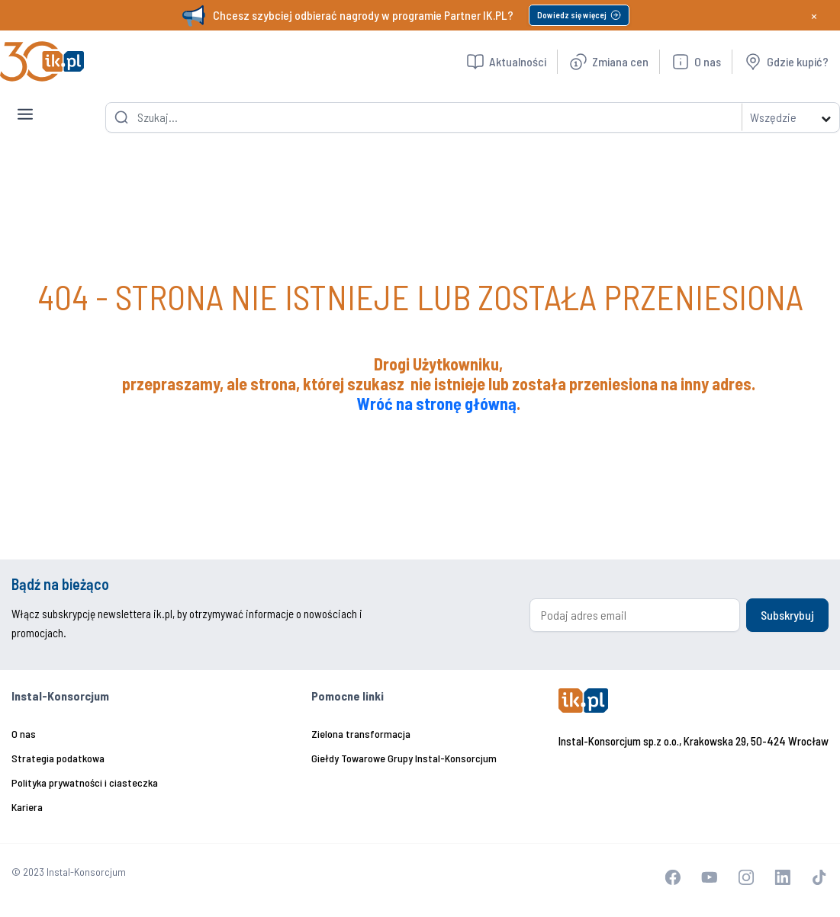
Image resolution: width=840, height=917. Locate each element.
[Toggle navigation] (25, 102)
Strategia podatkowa (58, 758)
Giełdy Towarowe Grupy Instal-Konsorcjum (404, 758)
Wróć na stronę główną (437, 403)
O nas (23, 733)
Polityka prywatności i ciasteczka (84, 782)
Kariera (27, 806)
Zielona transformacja (360, 733)
